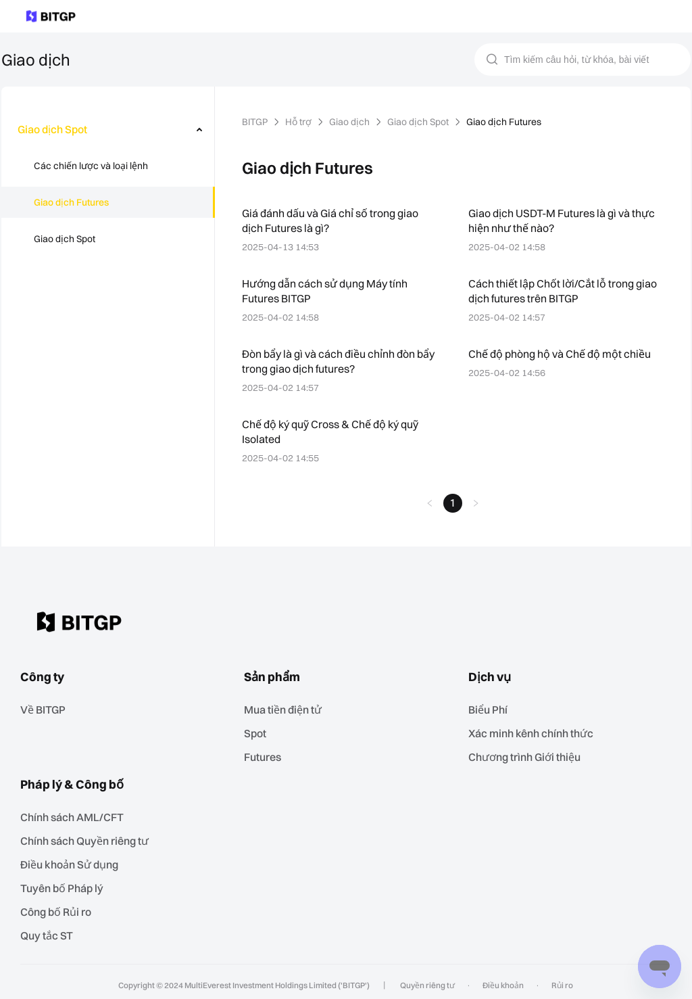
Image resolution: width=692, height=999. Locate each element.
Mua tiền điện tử (287, 708)
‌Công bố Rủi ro (61, 905)
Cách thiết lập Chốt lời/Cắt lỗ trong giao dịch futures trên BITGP (563, 290)
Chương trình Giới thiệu (529, 754)
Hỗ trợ (301, 121)
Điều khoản (501, 978)
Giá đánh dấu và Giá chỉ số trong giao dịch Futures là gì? (333, 220)
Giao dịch (352, 121)
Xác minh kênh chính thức (534, 731)
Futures (266, 754)
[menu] (107, 187)
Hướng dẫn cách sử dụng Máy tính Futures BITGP (326, 290)
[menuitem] (108, 129)
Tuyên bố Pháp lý (66, 882)
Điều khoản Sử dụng (74, 859)
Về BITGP (48, 708)
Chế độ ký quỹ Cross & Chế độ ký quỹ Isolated (334, 431)
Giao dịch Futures (71, 202)
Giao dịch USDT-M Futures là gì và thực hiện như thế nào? (564, 220)
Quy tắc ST (51, 928)
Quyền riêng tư (428, 978)
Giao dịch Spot (65, 238)
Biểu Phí (492, 708)
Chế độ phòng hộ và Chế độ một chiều (562, 353)
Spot (259, 731)
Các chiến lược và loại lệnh (91, 165)
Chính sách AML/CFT (75, 813)
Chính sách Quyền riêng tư (89, 836)
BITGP (256, 121)
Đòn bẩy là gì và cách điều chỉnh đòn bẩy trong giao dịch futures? (331, 361)
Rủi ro (559, 978)
